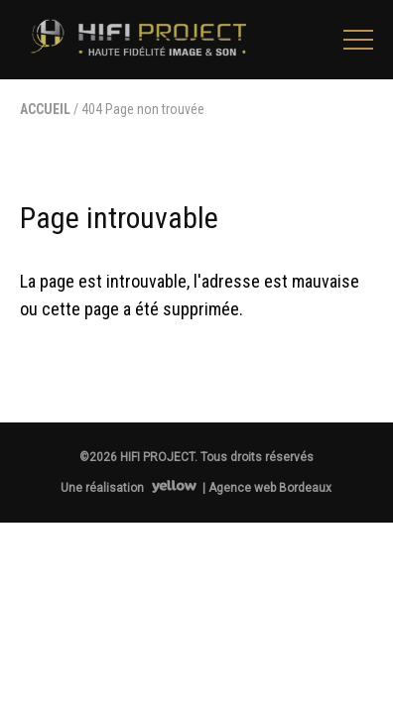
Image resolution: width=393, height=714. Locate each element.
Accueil (45, 109)
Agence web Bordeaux (269, 488)
